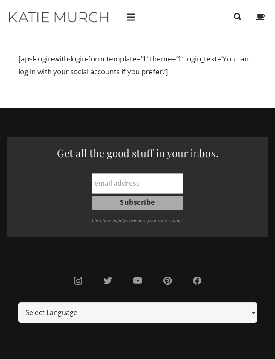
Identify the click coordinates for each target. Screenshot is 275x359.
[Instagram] (78, 281)
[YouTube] (137, 281)
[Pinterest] (167, 281)
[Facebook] (197, 281)
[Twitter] (107, 281)
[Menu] (131, 17)
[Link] (59, 17)
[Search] (237, 17)
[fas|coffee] (262, 17)
